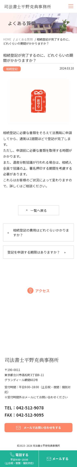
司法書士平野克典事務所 (27, 6)
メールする (60, 458)
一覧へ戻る (38, 210)
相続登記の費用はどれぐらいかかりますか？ (38, 232)
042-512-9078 (30, 408)
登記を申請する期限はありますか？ (36, 252)
